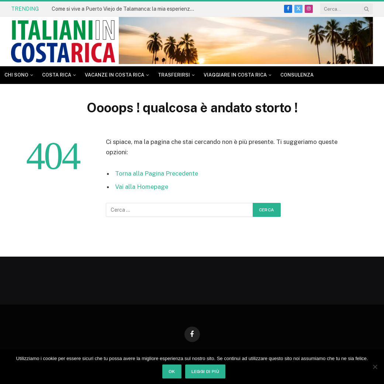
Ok (172, 371)
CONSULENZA (297, 75)
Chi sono (16, 75)
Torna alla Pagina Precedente (156, 173)
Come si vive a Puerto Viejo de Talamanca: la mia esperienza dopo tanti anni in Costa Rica (125, 9)
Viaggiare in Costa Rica (235, 75)
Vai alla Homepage (141, 186)
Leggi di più (205, 371)
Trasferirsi (174, 75)
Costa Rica (56, 75)
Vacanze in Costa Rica (114, 75)
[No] (374, 366)
